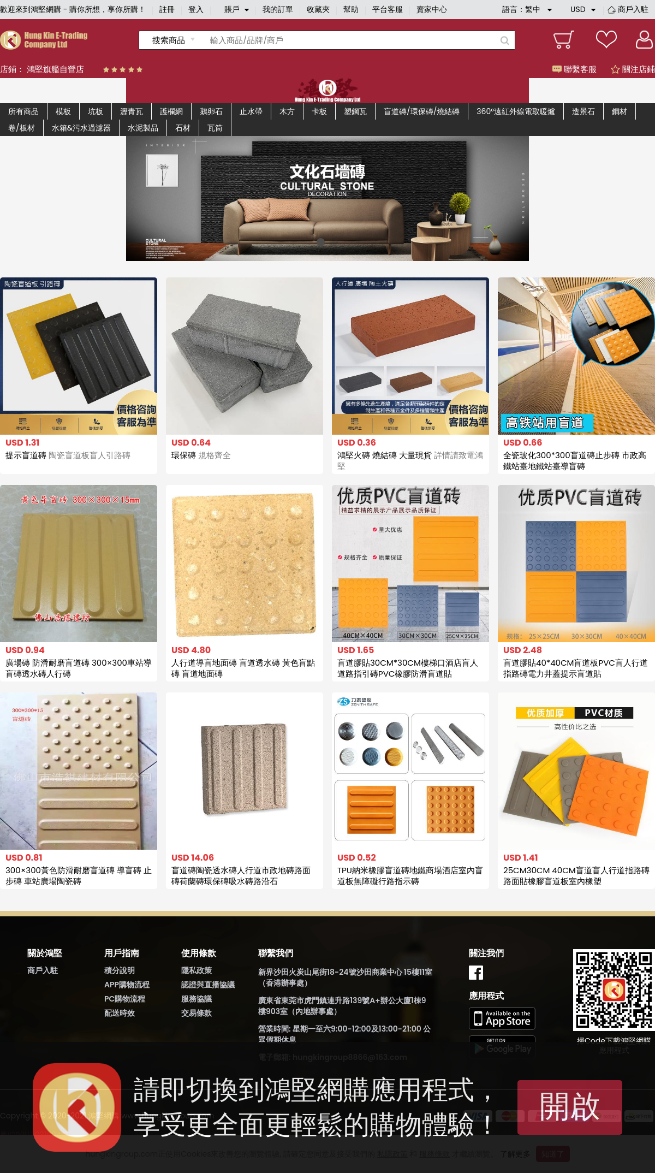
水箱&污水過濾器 (81, 127)
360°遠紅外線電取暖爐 (516, 111)
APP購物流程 (127, 984)
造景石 (583, 111)
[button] (321, 242)
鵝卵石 (211, 111)
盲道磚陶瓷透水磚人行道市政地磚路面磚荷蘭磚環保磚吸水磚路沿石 (241, 875)
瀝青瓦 (131, 111)
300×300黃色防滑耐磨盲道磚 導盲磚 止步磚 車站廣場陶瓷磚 (78, 875)
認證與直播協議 (208, 984)
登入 (196, 9)
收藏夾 (318, 9)
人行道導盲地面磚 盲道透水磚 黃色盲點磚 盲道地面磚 (243, 668)
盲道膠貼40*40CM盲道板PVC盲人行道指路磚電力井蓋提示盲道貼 (575, 668)
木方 (287, 111)
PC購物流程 (124, 998)
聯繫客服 (574, 69)
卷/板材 (21, 127)
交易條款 (196, 1013)
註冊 (167, 9)
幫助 (351, 9)
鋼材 (619, 111)
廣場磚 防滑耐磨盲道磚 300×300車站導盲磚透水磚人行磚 (78, 668)
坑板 (95, 111)
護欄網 (171, 111)
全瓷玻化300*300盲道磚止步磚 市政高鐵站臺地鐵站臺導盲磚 (574, 460)
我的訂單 (278, 9)
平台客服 (387, 9)
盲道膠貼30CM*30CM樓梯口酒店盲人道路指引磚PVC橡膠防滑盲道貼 (407, 668)
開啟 (569, 1106)
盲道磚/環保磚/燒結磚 (422, 111)
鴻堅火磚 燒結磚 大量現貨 (410, 460)
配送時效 (119, 1013)
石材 (182, 127)
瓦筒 (215, 127)
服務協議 (196, 998)
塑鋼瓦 (355, 111)
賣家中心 (431, 9)
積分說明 (119, 970)
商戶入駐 (633, 9)
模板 (63, 111)
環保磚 (201, 455)
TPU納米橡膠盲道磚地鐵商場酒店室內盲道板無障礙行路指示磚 (410, 875)
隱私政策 (196, 970)
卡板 (319, 111)
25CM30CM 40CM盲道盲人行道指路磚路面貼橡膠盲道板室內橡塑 (576, 875)
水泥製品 (143, 127)
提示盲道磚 (67, 455)
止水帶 (251, 111)
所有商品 (23, 111)
